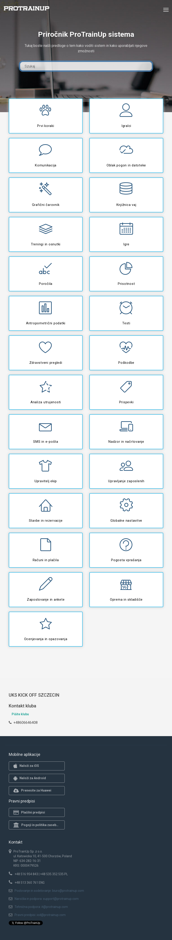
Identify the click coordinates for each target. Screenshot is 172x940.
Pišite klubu (20, 714)
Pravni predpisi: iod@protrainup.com (40, 915)
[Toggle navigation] (166, 9)
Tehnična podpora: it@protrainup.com (41, 907)
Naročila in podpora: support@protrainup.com (47, 899)
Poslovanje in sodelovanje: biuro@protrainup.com (49, 890)
